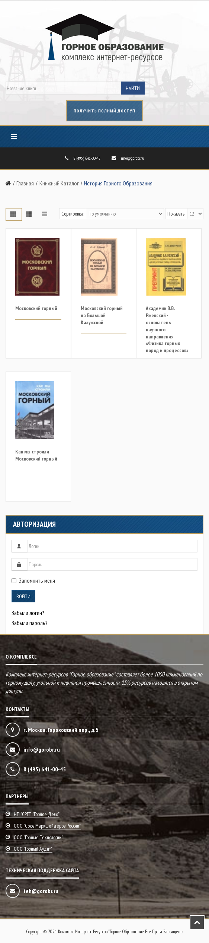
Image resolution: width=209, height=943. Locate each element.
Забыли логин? (28, 612)
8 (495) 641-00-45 (86, 158)
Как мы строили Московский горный (36, 455)
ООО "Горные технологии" (38, 837)
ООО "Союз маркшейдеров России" (47, 825)
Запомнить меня (33, 580)
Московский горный (36, 308)
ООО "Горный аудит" (33, 848)
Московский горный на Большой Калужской (102, 315)
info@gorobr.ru (132, 158)
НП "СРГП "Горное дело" (37, 814)
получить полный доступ (104, 111)
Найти (133, 88)
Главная (25, 183)
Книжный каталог (59, 183)
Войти (23, 596)
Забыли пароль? (30, 622)
